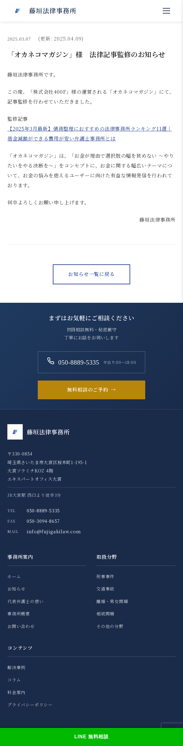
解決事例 (16, 667)
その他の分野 (110, 626)
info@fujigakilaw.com (54, 531)
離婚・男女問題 (112, 601)
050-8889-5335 (43, 510)
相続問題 (105, 613)
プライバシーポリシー (30, 704)
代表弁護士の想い (25, 601)
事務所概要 (18, 613)
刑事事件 (105, 576)
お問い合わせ (21, 626)
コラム (14, 680)
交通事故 (105, 589)
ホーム (14, 576)
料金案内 (16, 692)
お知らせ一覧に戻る (91, 274)
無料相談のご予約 (91, 389)
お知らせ (16, 589)
